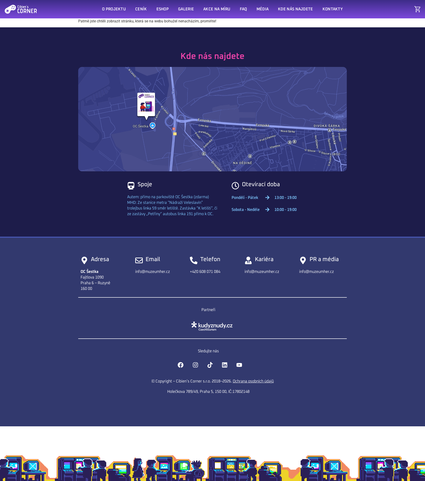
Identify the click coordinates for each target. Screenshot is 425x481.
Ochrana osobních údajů (253, 381)
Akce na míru (216, 9)
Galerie (186, 9)
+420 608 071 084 (205, 272)
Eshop (162, 9)
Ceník (141, 9)
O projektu (114, 9)
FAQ (243, 9)
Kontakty (333, 9)
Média (263, 9)
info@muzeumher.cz (152, 272)
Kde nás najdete (295, 9)
